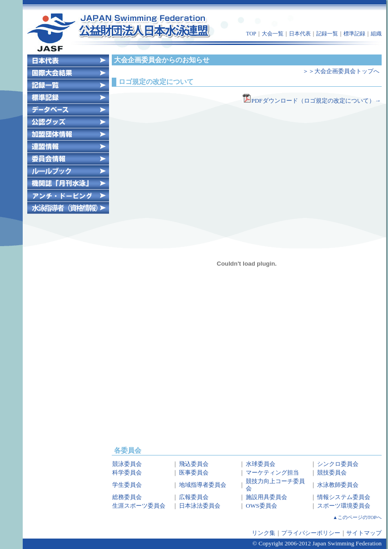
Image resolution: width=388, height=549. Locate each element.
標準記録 (354, 33)
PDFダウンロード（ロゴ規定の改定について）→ (311, 100)
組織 (376, 33)
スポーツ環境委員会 (343, 505)
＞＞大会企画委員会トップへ (341, 71)
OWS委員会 (261, 505)
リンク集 (263, 532)
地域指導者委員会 (202, 484)
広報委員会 (194, 497)
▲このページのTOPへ (357, 517)
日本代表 (300, 33)
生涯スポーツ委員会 (138, 505)
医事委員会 (194, 472)
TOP (251, 33)
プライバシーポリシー (310, 532)
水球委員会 (260, 463)
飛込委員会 (194, 463)
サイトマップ (364, 532)
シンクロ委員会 (337, 463)
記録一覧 (327, 33)
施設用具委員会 (266, 497)
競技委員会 (332, 472)
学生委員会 (127, 484)
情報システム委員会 (343, 497)
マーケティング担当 (272, 472)
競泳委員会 (127, 463)
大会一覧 (273, 33)
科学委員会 (127, 472)
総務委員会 (127, 497)
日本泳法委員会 (199, 505)
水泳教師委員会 (337, 484)
